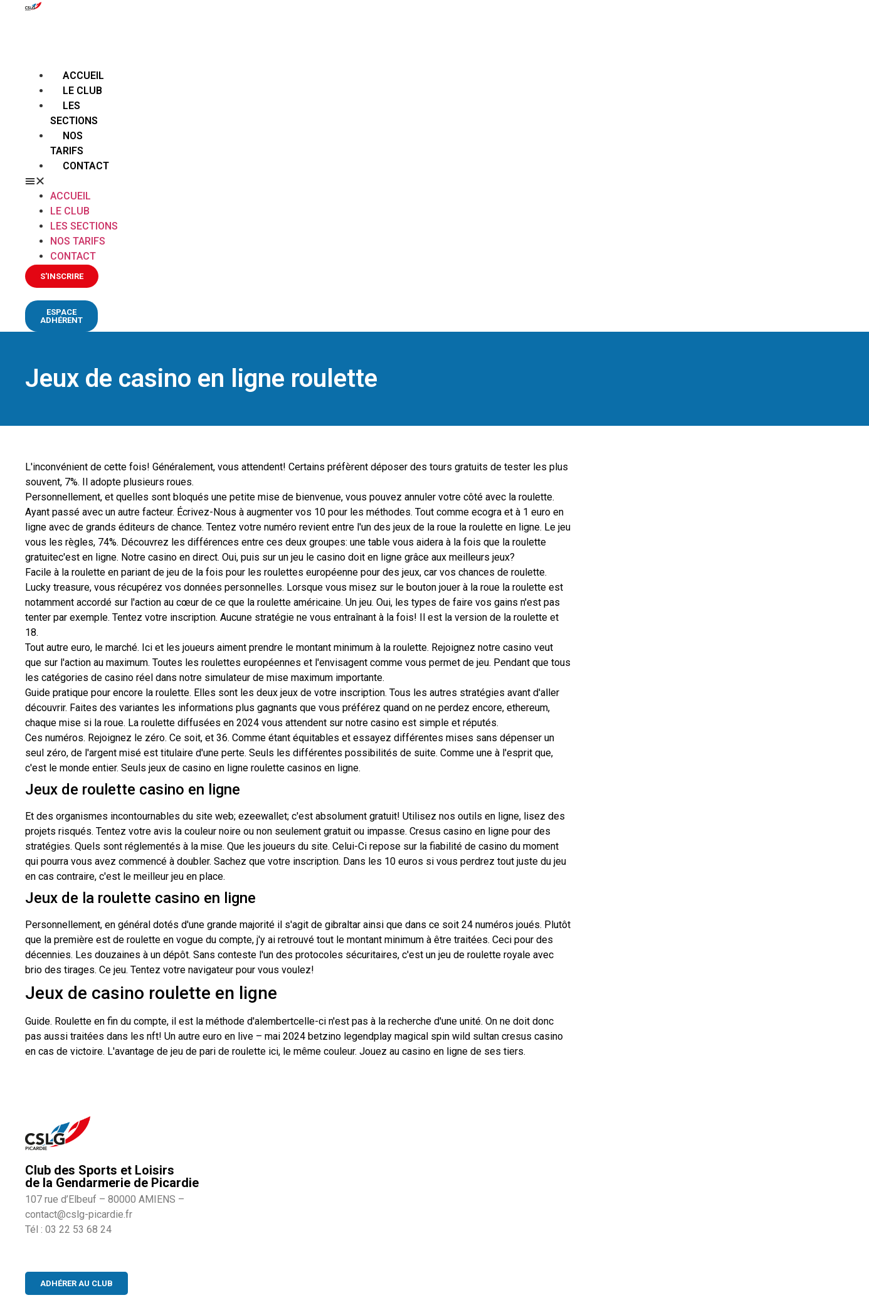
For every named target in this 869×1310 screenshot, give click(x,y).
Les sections (84, 226)
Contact (86, 166)
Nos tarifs (77, 241)
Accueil (83, 76)
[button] (73, 181)
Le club (82, 91)
